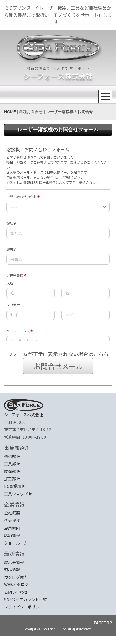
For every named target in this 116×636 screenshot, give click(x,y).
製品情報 (12, 569)
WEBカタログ (16, 584)
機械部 (12, 456)
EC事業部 (15, 486)
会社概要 (12, 513)
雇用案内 (12, 528)
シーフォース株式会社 (58, 76)
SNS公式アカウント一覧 (25, 599)
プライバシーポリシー (23, 607)
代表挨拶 (12, 520)
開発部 (12, 471)
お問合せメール (58, 366)
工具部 (12, 463)
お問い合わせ (16, 592)
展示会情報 (14, 562)
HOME (10, 111)
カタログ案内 (16, 577)
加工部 (12, 478)
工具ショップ (18, 494)
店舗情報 (12, 535)
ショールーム (16, 543)
